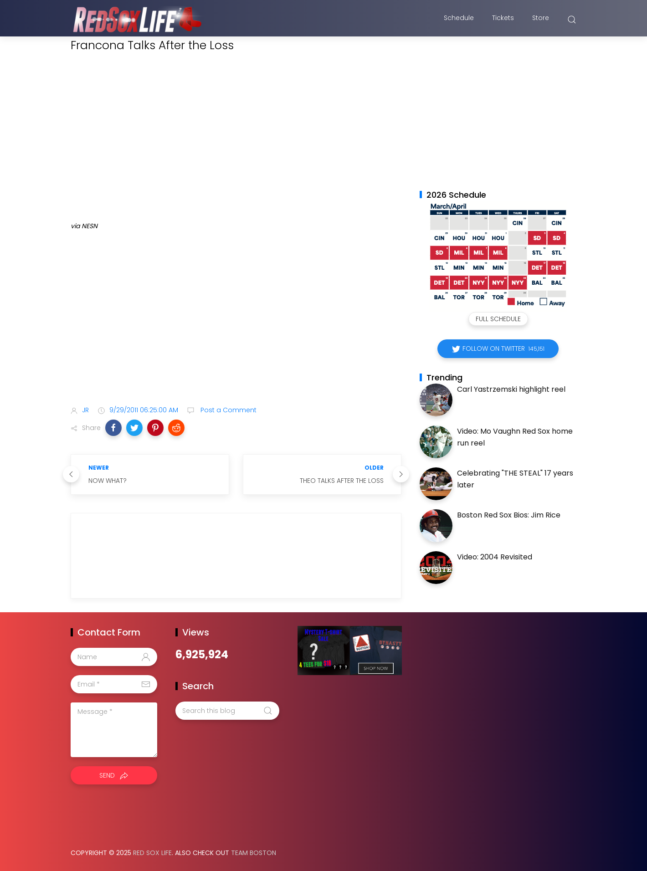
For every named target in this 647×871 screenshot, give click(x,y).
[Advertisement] (236, 326)
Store (540, 19)
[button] (113, 428)
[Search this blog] (227, 711)
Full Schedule (498, 318)
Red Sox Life (152, 852)
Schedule (459, 19)
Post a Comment (228, 410)
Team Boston (253, 852)
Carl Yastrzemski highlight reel (511, 389)
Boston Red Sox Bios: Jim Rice (508, 515)
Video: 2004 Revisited (494, 557)
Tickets (503, 19)
